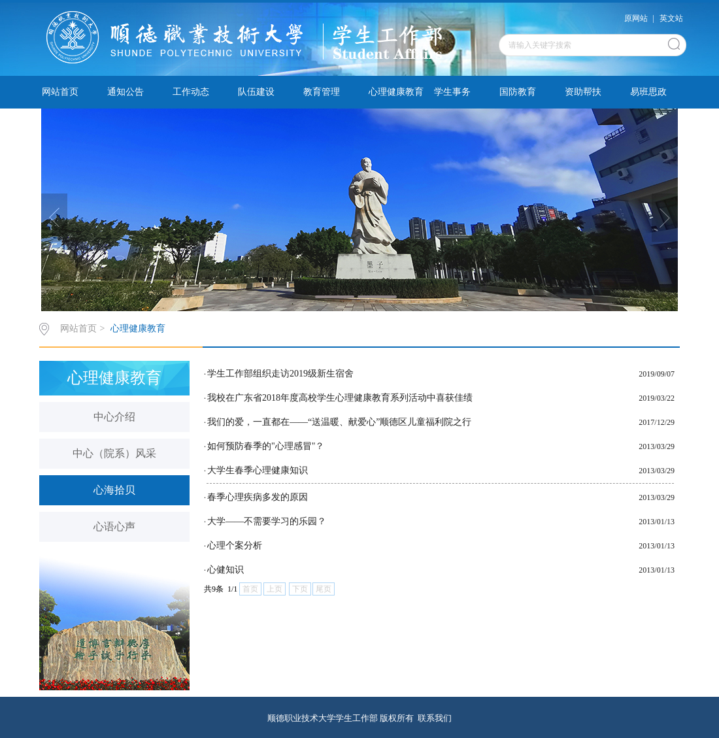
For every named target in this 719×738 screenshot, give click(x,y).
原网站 (636, 18)
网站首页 (60, 92)
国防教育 (517, 92)
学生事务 (452, 92)
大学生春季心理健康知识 (257, 470)
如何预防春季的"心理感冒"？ (265, 446)
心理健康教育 (396, 92)
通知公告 (125, 92)
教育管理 (321, 92)
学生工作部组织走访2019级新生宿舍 (280, 373)
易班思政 (648, 92)
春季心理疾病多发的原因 (257, 497)
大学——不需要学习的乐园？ (266, 521)
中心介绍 (114, 416)
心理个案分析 (234, 545)
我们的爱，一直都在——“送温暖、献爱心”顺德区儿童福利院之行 (339, 422)
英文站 (671, 18)
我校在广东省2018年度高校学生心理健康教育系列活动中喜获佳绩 (340, 398)
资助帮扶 (583, 92)
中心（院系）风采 (114, 453)
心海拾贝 (114, 489)
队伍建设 (256, 92)
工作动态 (191, 92)
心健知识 (225, 570)
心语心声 (114, 526)
